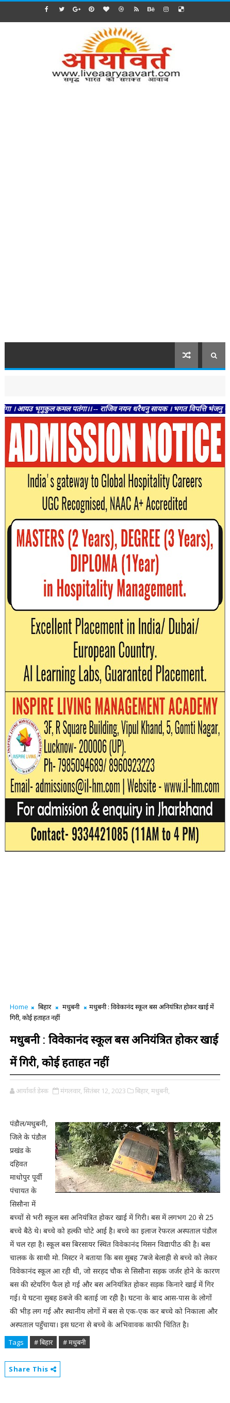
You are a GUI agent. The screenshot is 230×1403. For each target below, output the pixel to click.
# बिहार (43, 1342)
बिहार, (142, 1090)
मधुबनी (70, 1006)
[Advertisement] (115, 220)
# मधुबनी (74, 1342)
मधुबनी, (160, 1090)
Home (19, 1006)
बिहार (44, 1006)
